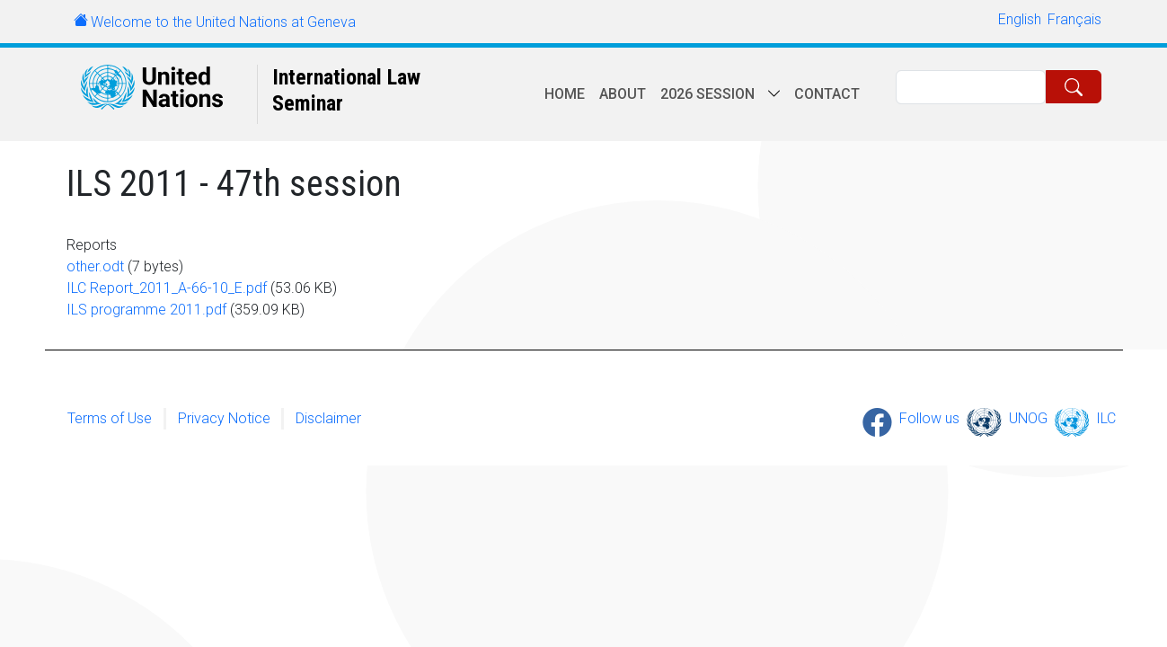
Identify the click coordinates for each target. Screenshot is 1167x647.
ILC (1106, 418)
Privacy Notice (224, 418)
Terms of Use (109, 418)
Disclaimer (328, 418)
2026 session (707, 93)
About (622, 93)
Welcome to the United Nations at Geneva (223, 22)
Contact (827, 93)
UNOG (1028, 418)
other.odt (95, 266)
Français (1074, 19)
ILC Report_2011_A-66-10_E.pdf (166, 288)
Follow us (929, 418)
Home (564, 93)
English (1019, 19)
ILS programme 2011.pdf (146, 309)
